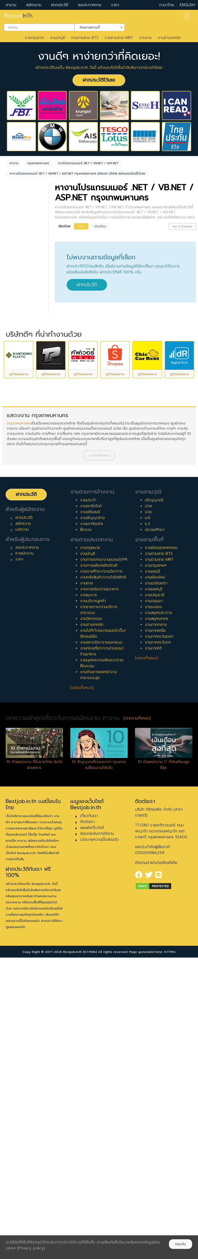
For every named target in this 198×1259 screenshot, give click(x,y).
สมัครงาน (33, 5)
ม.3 (147, 820)
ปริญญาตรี (154, 797)
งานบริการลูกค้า (93, 898)
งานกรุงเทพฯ (155, 862)
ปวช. (148, 808)
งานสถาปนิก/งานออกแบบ (101, 939)
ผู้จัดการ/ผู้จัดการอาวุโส (22, 549)
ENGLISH (187, 5)
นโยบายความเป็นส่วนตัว (99, 1136)
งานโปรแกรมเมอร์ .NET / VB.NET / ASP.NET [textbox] (25, 247)
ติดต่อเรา (87, 1118)
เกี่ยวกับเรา (89, 1112)
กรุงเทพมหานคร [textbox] (25, 282)
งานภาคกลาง (156, 921)
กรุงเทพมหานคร (19, 719)
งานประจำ (88, 797)
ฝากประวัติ (59, 5)
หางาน (11, 5)
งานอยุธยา (154, 898)
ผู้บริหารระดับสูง (24, 560)
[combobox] (39, 27)
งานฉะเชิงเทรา (156, 880)
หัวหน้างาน (20, 538)
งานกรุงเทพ (34, 38)
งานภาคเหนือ (155, 927)
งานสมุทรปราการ (158, 909)
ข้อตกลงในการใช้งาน (97, 1130)
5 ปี (15, 464)
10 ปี (16, 504)
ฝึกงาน (17, 383)
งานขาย (145, 38)
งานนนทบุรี (153, 886)
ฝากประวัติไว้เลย (99, 80)
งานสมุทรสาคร (156, 915)
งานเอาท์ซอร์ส (91, 820)
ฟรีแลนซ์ (18, 376)
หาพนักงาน (24, 850)
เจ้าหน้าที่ (18, 530)
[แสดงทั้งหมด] (81, 984)
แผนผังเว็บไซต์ (92, 1124)
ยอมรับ (180, 1244)
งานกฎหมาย (90, 844)
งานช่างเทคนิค (169, 38)
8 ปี (15, 488)
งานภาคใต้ (153, 945)
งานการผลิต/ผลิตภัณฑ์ (98, 862)
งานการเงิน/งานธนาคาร (99, 886)
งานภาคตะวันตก (158, 939)
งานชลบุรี (152, 868)
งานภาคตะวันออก (159, 933)
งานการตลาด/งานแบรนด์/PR (103, 856)
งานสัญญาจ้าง (92, 814)
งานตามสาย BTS (85, 38)
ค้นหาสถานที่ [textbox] (96, 27)
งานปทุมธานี (154, 892)
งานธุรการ (88, 892)
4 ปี (15, 456)
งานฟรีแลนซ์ (90, 808)
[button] (99, 752)
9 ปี (15, 496)
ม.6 (147, 814)
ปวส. (148, 802)
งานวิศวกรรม (91, 915)
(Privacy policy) (31, 1248)
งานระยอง (153, 904)
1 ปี (14, 433)
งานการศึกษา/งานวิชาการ (101, 868)
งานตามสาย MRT (119, 38)
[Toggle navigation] (187, 16)
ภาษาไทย (166, 5)
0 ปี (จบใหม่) (22, 425)
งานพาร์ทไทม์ (91, 802)
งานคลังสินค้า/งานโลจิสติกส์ (103, 874)
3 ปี (15, 448)
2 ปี (15, 440)
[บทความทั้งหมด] (137, 1015)
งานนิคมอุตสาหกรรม (161, 844)
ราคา (115, 5)
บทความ (22, 826)
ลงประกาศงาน (89, 5)
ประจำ (16, 352)
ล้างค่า (12, 255)
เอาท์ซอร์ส (20, 391)
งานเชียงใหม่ (155, 874)
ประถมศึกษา (155, 826)
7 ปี (15, 480)
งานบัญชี (57, 38)
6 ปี (15, 472)
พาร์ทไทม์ (19, 360)
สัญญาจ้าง (21, 368)
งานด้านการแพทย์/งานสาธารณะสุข (98, 972)
